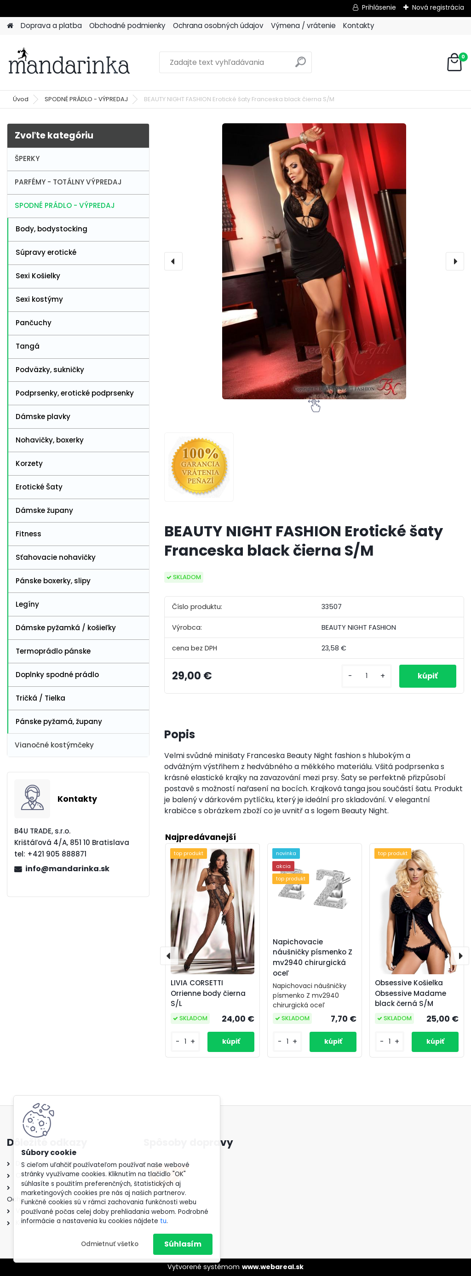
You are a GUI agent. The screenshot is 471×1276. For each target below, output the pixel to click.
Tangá (28, 346)
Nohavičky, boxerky (50, 440)
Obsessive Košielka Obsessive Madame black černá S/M (410, 993)
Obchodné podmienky (127, 25)
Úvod (21, 99)
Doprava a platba (51, 25)
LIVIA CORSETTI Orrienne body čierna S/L (208, 993)
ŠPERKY (27, 158)
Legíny (27, 604)
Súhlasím (182, 1244)
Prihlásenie (379, 7)
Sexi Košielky (38, 276)
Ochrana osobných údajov (218, 25)
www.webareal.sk (273, 1266)
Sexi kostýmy (39, 299)
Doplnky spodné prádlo (57, 674)
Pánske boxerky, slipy (53, 581)
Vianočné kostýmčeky (54, 745)
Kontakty (358, 25)
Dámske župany (44, 510)
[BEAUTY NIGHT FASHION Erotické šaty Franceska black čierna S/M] (314, 261)
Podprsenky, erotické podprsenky (75, 393)
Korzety (29, 463)
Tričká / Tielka (40, 698)
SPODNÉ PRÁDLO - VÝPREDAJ (86, 99)
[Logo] (70, 63)
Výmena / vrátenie (303, 25)
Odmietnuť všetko (109, 1244)
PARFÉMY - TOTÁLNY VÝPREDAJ (68, 182)
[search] (300, 66)
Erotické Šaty (39, 487)
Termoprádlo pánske (53, 651)
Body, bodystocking (51, 229)
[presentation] (173, 261)
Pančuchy (34, 323)
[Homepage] (10, 26)
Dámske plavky (43, 416)
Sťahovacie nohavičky (56, 557)
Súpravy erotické (46, 252)
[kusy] (366, 676)
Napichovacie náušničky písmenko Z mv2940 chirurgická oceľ (312, 957)
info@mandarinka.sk (67, 868)
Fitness (28, 534)
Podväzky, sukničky (50, 369)
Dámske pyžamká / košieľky (66, 627)
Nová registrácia (438, 7)
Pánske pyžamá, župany (59, 721)
